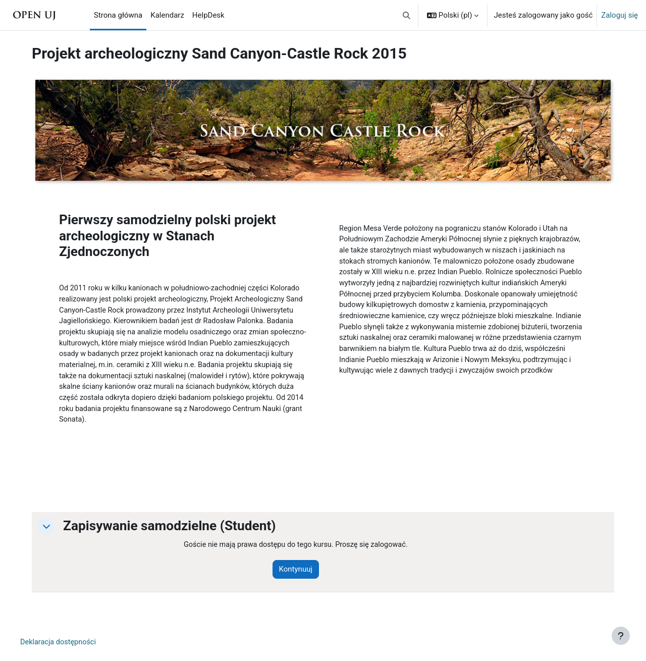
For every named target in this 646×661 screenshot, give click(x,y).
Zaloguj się (619, 15)
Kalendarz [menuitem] (167, 15)
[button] (406, 15)
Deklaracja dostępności (63, 650)
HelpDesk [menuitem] (208, 15)
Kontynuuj (301, 577)
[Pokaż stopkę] (621, 636)
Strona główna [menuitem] (118, 15)
